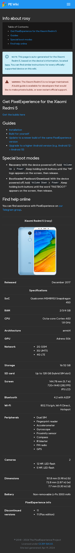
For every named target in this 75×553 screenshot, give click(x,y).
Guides (14, 35)
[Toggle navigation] (69, 4)
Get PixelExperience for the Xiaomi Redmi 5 (33, 31)
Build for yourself (19, 133)
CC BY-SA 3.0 (45, 543)
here (7, 64)
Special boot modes (21, 39)
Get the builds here (13, 114)
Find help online (18, 43)
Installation (15, 129)
